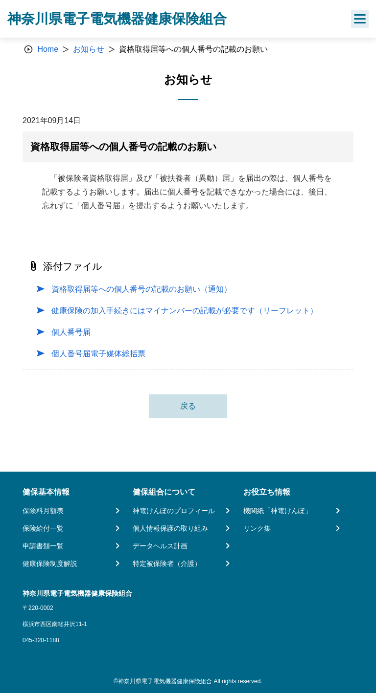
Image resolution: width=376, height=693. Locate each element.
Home (47, 49)
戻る (188, 406)
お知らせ (88, 49)
